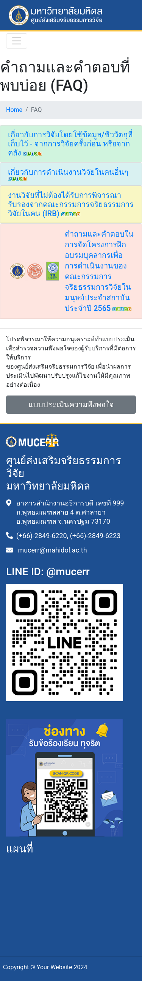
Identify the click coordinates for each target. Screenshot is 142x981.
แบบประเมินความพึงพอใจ (71, 404)
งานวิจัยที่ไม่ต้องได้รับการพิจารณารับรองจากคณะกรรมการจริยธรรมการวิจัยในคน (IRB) (71, 204)
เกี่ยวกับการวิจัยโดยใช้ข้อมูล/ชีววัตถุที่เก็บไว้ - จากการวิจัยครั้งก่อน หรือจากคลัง (70, 143)
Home (14, 109)
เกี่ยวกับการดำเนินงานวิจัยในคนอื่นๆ (68, 174)
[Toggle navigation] (16, 41)
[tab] (71, 144)
